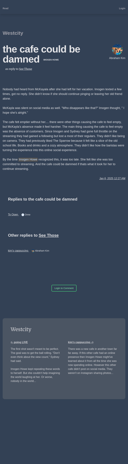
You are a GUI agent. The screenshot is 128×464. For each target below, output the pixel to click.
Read (5, 8)
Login (122, 8)
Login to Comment (64, 288)
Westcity (13, 33)
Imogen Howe (51, 60)
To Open (13, 214)
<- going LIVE (19, 342)
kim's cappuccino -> (81, 342)
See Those (25, 69)
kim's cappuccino (18, 250)
